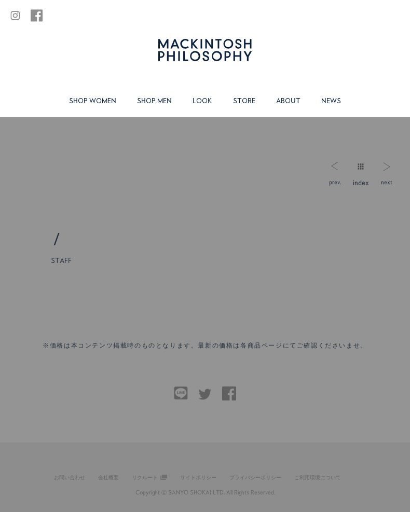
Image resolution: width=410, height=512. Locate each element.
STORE (244, 101)
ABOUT (288, 101)
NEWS (331, 101)
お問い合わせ (69, 477)
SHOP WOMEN (92, 101)
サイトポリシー (198, 477)
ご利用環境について (317, 477)
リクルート (145, 477)
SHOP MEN (154, 101)
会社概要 (108, 477)
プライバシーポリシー (255, 477)
